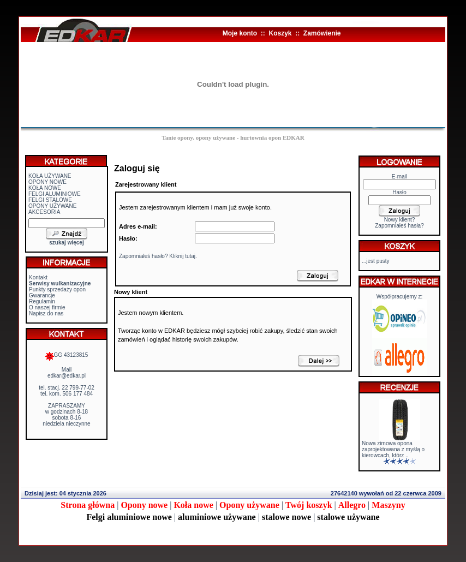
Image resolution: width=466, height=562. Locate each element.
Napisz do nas (46, 313)
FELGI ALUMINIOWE (54, 194)
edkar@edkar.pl (66, 376)
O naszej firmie (47, 307)
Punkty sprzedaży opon (57, 289)
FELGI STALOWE (50, 200)
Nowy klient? (399, 220)
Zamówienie (322, 33)
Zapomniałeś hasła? (399, 226)
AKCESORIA (44, 212)
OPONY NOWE (47, 182)
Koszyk (279, 33)
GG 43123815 (66, 355)
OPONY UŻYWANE (52, 206)
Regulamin (42, 301)
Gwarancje (42, 295)
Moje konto (240, 33)
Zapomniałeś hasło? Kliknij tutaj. (158, 256)
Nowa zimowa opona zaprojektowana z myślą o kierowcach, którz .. (393, 449)
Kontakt (38, 277)
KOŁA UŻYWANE (49, 176)
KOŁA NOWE (44, 188)
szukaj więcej (66, 243)
